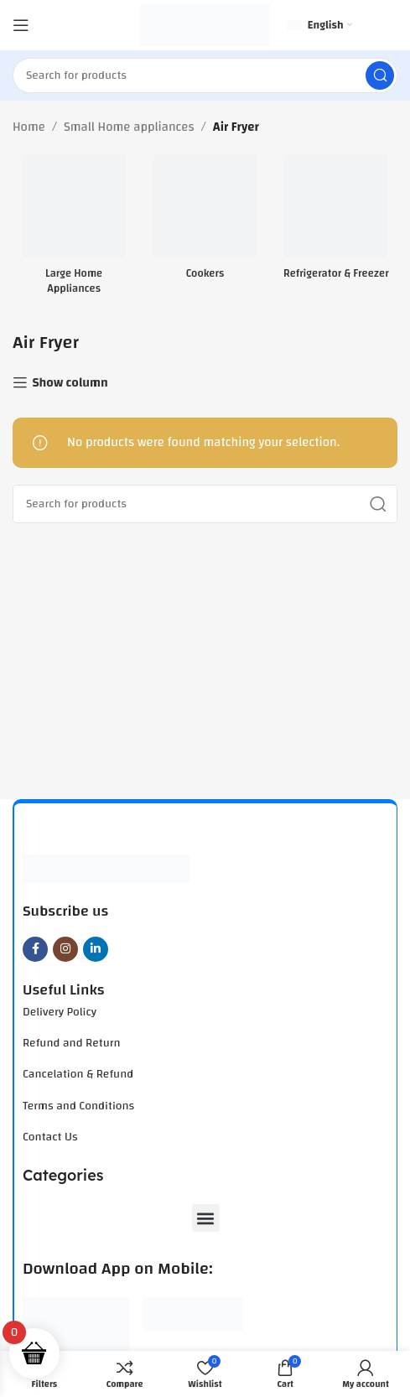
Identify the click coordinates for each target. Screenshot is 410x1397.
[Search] (205, 75)
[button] (206, 1218)
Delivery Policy (59, 1012)
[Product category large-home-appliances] (74, 229)
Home (29, 127)
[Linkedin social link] (95, 949)
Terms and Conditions (78, 1106)
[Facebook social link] (35, 949)
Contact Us (50, 1137)
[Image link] (106, 868)
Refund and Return (72, 1043)
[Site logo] (205, 24)
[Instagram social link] (65, 949)
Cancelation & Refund (78, 1074)
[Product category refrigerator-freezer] (336, 221)
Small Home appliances (129, 127)
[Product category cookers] (204, 221)
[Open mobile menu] (21, 25)
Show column (69, 382)
